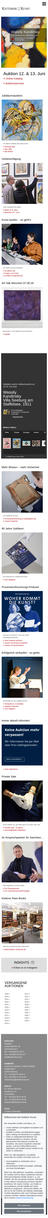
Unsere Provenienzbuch (13, 645)
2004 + (27, 1018)
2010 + (27, 1002)
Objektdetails (17, 417)
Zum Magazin (9, 580)
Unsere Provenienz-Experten (15, 643)
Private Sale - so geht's (13, 828)
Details (6, 334)
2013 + (27, 994)
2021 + (7, 1005)
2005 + (27, 1015)
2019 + (7, 1010)
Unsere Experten (10, 521)
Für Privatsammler (11, 888)
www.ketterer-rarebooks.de (14, 949)
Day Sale (7, 149)
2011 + (27, 999)
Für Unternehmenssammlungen (16, 891)
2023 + (7, 999)
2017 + (7, 1015)
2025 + (7, 994)
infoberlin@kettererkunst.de (15, 1102)
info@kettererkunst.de (13, 1057)
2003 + (27, 1021)
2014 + (7, 1023)
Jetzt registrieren (10, 769)
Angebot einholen (10, 706)
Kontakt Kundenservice (13, 276)
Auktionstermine (13, 83)
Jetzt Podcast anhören (12, 640)
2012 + (27, 996)
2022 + (7, 1002)
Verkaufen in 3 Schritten (13, 704)
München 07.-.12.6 (11, 212)
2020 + (7, 1007)
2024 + (7, 996)
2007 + (27, 1010)
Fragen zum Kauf (10, 273)
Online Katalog (13, 78)
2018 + (7, 1013)
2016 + (7, 1018)
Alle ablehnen (24, 1205)
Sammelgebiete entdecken (14, 830)
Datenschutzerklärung (24, 1198)
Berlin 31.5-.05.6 (10, 210)
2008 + (27, 1007)
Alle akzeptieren (24, 1211)
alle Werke (8, 151)
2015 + (7, 1021)
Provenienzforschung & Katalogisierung (19, 519)
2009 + (27, 1005)
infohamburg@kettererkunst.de (16, 1080)
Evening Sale (9, 147)
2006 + (27, 1013)
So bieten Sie (9, 271)
